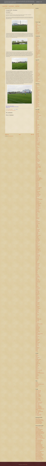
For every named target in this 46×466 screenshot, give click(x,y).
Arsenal (36, 23)
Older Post (32, 134)
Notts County (37, 101)
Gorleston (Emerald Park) (38, 443)
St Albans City (37, 294)
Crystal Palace (37, 28)
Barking (36, 121)
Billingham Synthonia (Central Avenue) (40, 433)
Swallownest (37, 311)
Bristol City (37, 39)
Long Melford (37, 233)
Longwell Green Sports (38, 235)
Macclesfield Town (37, 239)
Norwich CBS (37, 256)
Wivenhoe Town (37, 345)
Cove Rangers (37, 361)
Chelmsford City (37, 153)
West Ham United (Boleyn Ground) (39, 455)
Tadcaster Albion (37, 312)
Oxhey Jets (37, 260)
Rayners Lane (37, 267)
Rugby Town (37, 274)
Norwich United (37, 257)
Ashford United (37, 116)
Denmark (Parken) (38, 418)
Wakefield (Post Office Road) (39, 453)
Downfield (37, 364)
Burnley (36, 26)
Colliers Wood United (38, 160)
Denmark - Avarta (37, 393)
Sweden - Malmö (37, 412)
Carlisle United (37, 151)
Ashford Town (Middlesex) (38, 115)
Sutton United (37, 309)
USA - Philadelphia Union (38, 415)
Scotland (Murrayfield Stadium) (39, 422)
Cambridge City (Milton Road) (39, 435)
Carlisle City (37, 150)
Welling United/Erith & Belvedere (39, 333)
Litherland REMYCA (38, 231)
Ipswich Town (37, 44)
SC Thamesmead (37, 276)
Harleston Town (37, 202)
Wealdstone (37, 332)
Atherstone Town (37, 119)
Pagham (36, 262)
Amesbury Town (37, 111)
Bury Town (37, 146)
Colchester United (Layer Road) (39, 436)
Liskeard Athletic (37, 230)
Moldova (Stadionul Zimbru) (39, 421)
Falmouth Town (37, 184)
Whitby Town (37, 338)
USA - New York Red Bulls (38, 414)
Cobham (36, 157)
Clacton (36, 156)
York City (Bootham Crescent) (39, 460)
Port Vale (37, 76)
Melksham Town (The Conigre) (39, 445)
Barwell (36, 122)
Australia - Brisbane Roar (38, 390)
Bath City (37, 126)
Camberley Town (37, 147)
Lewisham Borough (38, 229)
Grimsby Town (37, 97)
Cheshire (9, 110)
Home (20, 134)
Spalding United (37, 292)
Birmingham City (37, 37)
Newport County (37, 100)
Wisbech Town (37, 343)
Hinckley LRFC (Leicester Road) (39, 444)
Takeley (36, 313)
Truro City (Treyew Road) (38, 452)
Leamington (37, 225)
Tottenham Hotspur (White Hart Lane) (40, 451)
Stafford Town (37, 299)
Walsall (36, 107)
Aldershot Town (37, 110)
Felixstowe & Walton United (39, 187)
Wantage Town (37, 329)
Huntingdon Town (37, 218)
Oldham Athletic (37, 102)
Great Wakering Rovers (38, 194)
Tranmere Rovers (37, 106)
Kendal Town (37, 222)
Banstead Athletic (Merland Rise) (39, 429)
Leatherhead (37, 226)
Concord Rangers (37, 161)
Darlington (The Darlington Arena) (39, 437)
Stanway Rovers (37, 303)
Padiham (36, 261)
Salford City (37, 103)
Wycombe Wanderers (38, 81)
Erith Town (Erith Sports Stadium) (39, 440)
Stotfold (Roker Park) (38, 450)
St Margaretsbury (37, 297)
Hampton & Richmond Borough (39, 199)
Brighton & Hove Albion (38, 25)
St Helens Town (37, 296)
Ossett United (37, 259)
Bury (36, 145)
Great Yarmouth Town (38, 195)
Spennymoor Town (38, 293)
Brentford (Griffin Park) (38, 434)
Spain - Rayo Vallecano (38, 410)
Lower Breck (37, 237)
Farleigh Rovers (37, 185)
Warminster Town (37, 330)
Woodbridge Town (37, 347)
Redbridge (37, 270)
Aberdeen (37, 354)
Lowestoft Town (37, 238)
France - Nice (37, 397)
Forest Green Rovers (38, 188)
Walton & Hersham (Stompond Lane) (40, 454)
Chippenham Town (38, 154)
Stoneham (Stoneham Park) (39, 449)
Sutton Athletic (37, 307)
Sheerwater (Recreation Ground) (39, 448)
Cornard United (37, 165)
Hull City (36, 43)
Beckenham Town (37, 127)
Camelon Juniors (37, 360)
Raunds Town (37, 266)
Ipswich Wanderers (38, 221)
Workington (37, 349)
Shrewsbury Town (37, 104)
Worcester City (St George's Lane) (39, 459)
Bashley (36, 123)
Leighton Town (37, 227)
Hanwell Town (37, 200)
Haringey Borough (37, 201)
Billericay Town (37, 129)
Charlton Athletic (37, 40)
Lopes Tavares (37, 236)
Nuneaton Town (37, 258)
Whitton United (37, 340)
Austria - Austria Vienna (38, 391)
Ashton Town (37, 118)
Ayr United (37, 358)
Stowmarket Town (37, 304)
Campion (37, 148)
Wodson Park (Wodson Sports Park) (39, 458)
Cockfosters (37, 158)
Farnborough (37, 186)
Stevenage (37, 77)
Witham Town (37, 344)
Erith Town (37, 181)
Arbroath (36, 356)
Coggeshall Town (37, 159)
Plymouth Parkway (38, 263)
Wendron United (37, 336)
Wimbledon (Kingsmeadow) (39, 456)
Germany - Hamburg (38, 398)
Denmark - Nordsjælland (38, 396)
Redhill (36, 271)
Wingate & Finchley (38, 342)
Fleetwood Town (37, 95)
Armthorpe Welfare (38, 112)
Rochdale (37, 272)
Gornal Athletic (37, 192)
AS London (37, 113)
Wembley (37, 335)
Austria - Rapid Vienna (38, 392)
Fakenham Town (37, 183)
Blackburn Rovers (37, 38)
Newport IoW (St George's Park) (39, 446)
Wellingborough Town (38, 334)
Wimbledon (37, 80)
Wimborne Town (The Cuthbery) (39, 457)
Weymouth (37, 337)
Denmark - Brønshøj (38, 394)
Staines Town (37, 300)
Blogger (26, 464)
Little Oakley (37, 232)
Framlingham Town (38, 189)
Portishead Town (37, 264)
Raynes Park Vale (37, 268)
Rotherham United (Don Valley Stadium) (40, 447)
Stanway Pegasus (37, 302)
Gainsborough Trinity (38, 191)
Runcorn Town (37, 275)
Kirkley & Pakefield (38, 223)
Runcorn (13, 110)
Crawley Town (37, 93)
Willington (37, 341)
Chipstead (37, 155)
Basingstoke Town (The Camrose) (39, 431)
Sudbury (36, 305)
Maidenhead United (38, 240)
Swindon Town (37, 105)
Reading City (37, 269)
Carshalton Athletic (38, 152)
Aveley (36, 120)
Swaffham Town (37, 310)
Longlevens (37, 234)
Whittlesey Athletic (37, 339)
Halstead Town (37, 198)
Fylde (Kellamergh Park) (38, 442)
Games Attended (11, 6)
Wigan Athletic (37, 79)
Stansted (36, 301)
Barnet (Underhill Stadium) (38, 430)
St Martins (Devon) (38, 298)
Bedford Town (37, 128)
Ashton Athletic (37, 117)
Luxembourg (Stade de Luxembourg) (40, 420)
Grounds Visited (4, 6)
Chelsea (36, 27)
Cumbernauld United (38, 363)
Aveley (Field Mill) (37, 428)
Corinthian (37, 163)
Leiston (36, 228)
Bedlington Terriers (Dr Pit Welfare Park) (40, 432)
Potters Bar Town (37, 265)
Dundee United (37, 365)
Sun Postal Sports (37, 306)
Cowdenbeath (37, 362)
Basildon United (37, 124)
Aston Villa (37, 24)
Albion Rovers (37, 355)
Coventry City (37, 41)
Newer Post (7, 134)
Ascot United (37, 114)
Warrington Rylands (38, 331)
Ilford (36, 219)
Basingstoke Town (37, 125)
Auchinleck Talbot (37, 357)
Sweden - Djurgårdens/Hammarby (39, 411)
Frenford (36, 190)
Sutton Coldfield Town (38, 308)
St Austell (37, 295)
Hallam (36, 197)
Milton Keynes (37, 99)
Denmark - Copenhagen (38, 395)
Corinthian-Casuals (38, 164)
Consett (36, 162)
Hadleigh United (37, 196)
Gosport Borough (37, 193)
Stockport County (37, 78)
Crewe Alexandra (37, 94)
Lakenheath (37, 224)
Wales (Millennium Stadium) (39, 423)
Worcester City (37, 348)
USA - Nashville (37, 413)
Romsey (36, 273)
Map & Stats (17, 6)
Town (14, 110)
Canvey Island (37, 149)
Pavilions (11, 110)
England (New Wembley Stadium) (39, 419)
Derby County (37, 42)
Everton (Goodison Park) (38, 441)
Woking (36, 346)
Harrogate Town (37, 98)
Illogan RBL (37, 220)
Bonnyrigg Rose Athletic (38, 359)
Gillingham (37, 96)
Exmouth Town (37, 182)
